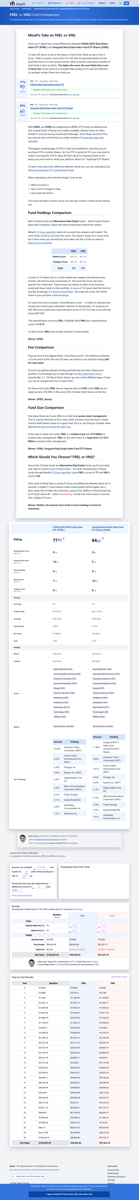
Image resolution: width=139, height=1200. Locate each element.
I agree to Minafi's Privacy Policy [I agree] (69, 1194)
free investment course (90, 373)
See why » (76, 95)
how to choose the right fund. (56, 426)
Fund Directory (26, 9)
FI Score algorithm (46, 232)
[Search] (121, 3)
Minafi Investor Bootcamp (46, 839)
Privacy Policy (113, 1179)
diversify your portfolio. (40, 242)
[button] (40, 3)
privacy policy (71, 1189)
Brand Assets (113, 1183)
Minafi (12, 1176)
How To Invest (14, 9)
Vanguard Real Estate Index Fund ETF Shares (51, 108)
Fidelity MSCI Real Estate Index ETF (47, 84)
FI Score (22, 91)
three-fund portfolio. (63, 291)
